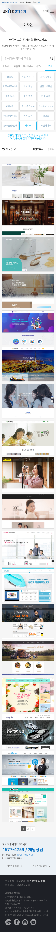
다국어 (39, 66)
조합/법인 (28, 86)
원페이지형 (28, 66)
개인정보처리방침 (36, 881)
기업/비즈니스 (28, 76)
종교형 (46, 115)
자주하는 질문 (14, 865)
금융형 (10, 76)
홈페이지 (20, 11)
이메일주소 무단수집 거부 (17, 885)
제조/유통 (10, 96)
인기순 (51, 149)
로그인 (45, 11)
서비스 (28, 125)
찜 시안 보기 (11, 149)
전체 (50, 66)
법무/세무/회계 (10, 86)
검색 (51, 58)
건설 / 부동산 (46, 86)
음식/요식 (28, 115)
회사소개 (9, 881)
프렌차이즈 (46, 125)
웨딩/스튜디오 (28, 105)
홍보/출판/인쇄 (10, 125)
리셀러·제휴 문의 (41, 865)
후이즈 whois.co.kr (10, 2)
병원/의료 (28, 96)
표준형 (17, 66)
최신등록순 (38, 149)
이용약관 (20, 881)
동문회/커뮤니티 (46, 105)
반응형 (6, 66)
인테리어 (10, 105)
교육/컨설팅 (45, 76)
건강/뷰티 (45, 96)
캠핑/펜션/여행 (10, 115)
